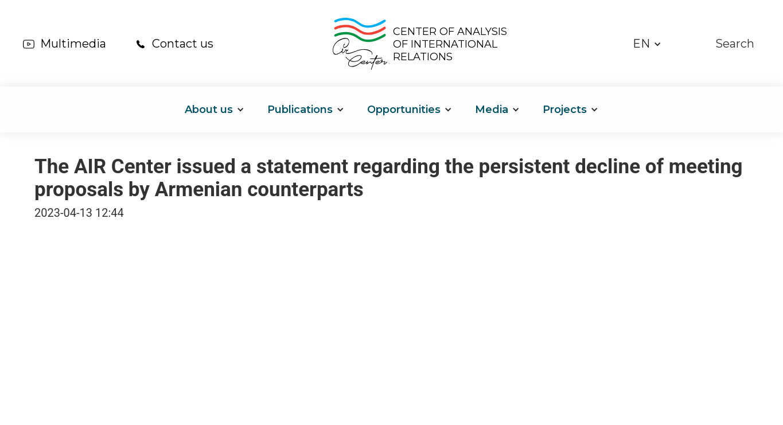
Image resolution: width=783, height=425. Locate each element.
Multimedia (73, 43)
